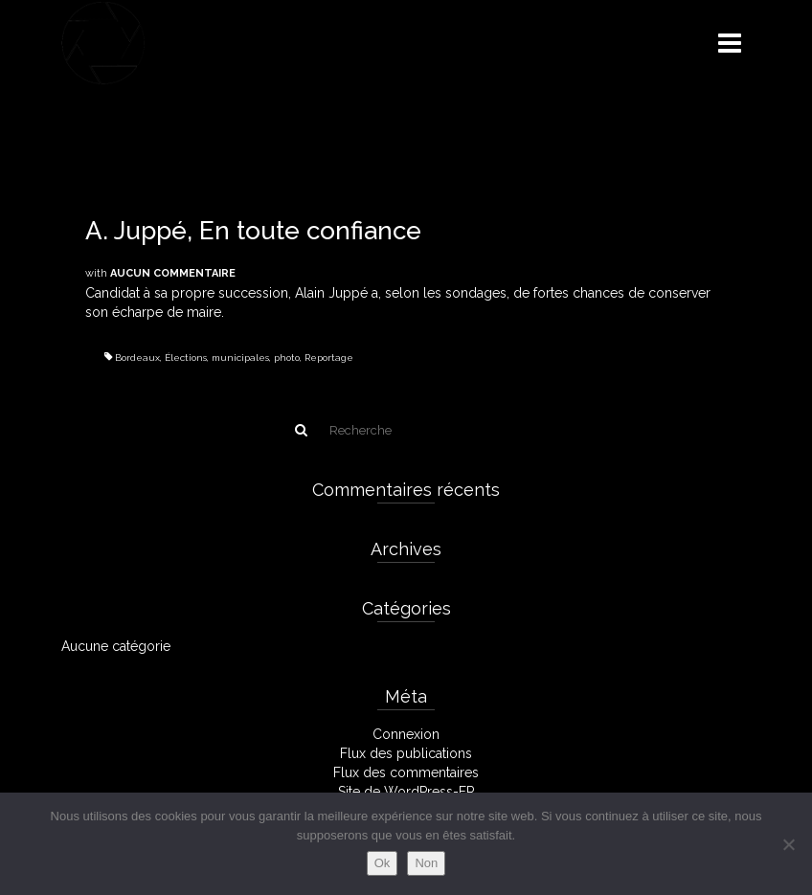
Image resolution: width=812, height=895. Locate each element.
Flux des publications (406, 753)
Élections (186, 357)
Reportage (328, 357)
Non (426, 863)
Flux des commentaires (406, 772)
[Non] (788, 844)
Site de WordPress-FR (406, 791)
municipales (240, 357)
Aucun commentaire (173, 273)
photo (287, 357)
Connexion (406, 734)
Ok (382, 863)
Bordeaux (137, 357)
